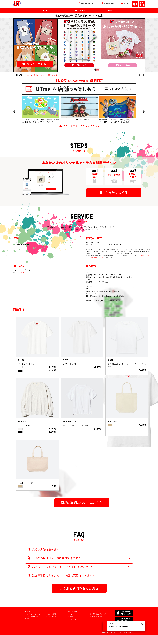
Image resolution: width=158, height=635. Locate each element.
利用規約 (72, 616)
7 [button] (81, 126)
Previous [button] (14, 111)
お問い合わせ (52, 616)
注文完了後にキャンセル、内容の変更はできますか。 (65, 575)
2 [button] (64, 126)
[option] (40, 109)
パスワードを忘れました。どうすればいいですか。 (64, 566)
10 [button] (91, 126)
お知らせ (72, 614)
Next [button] (143, 111)
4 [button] (71, 126)
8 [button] (84, 126)
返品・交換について (96, 616)
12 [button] (97, 126)
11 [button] (94, 126)
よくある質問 (52, 614)
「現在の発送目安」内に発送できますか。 (58, 558)
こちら (22, 272)
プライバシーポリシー (76, 619)
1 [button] (60, 126)
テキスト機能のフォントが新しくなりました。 (45, 75)
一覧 (138, 75)
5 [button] (74, 126)
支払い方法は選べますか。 (48, 549)
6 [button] (77, 126)
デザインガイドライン (33, 614)
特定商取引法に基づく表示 (98, 614)
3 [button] (67, 126)
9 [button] (87, 126)
